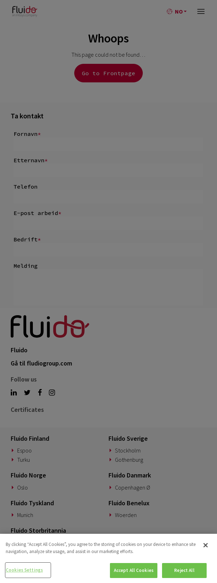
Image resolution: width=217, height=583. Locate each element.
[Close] (205, 545)
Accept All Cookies (133, 570)
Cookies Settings (24, 570)
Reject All (184, 570)
